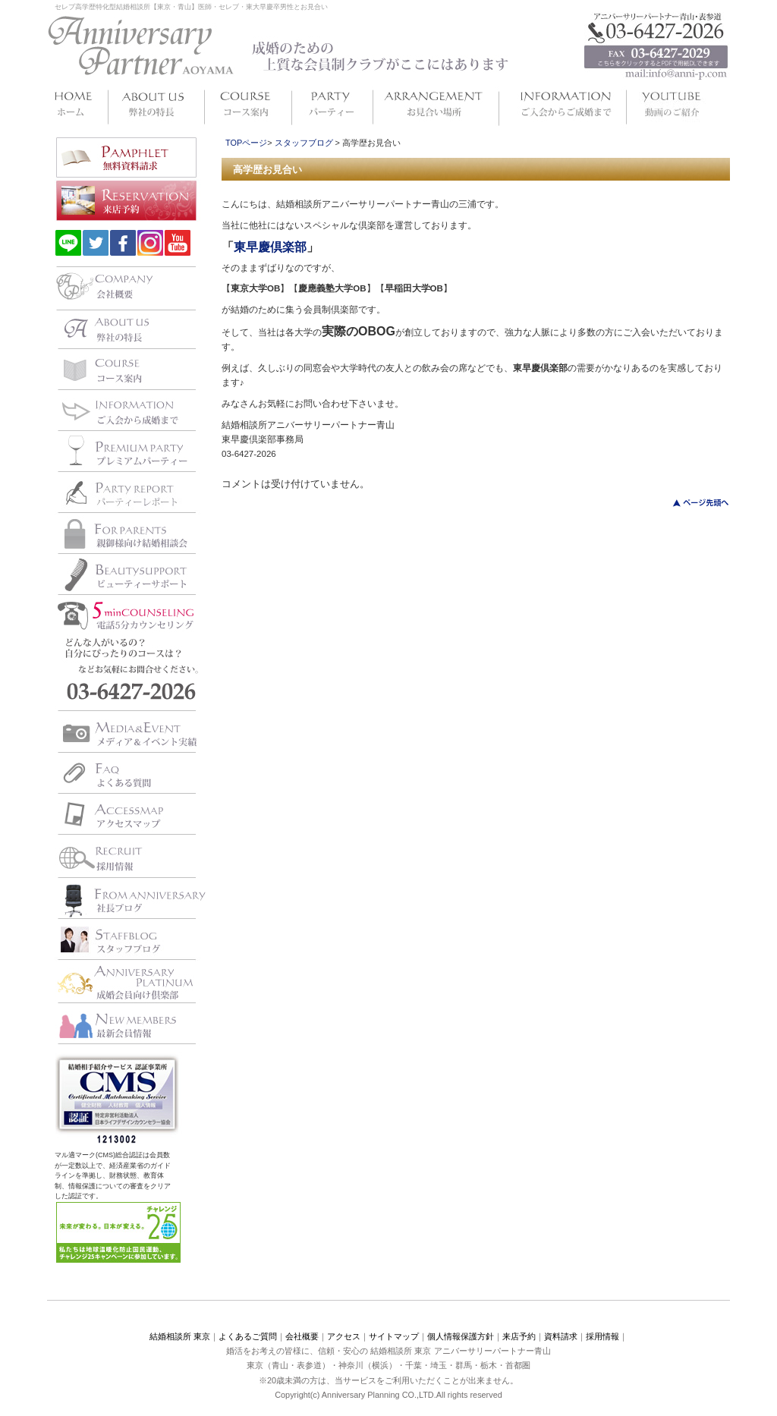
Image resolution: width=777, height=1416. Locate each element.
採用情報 (602, 1336)
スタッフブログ (304, 142)
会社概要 (302, 1336)
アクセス (343, 1336)
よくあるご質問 (248, 1336)
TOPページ (246, 142)
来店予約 (519, 1336)
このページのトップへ (691, 503)
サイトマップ (394, 1336)
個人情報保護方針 (460, 1336)
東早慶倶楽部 (270, 247)
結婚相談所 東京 (179, 1336)
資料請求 (560, 1336)
